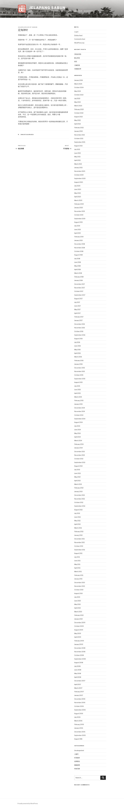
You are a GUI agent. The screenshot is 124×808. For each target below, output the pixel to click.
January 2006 (78, 728)
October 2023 (78, 95)
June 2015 (77, 389)
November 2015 (79, 371)
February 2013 (78, 488)
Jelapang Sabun (47, 8)
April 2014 (77, 437)
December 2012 (79, 495)
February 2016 (78, 360)
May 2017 (77, 309)
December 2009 (79, 622)
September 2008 (80, 659)
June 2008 (77, 670)
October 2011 (78, 546)
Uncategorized (27, 134)
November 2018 (79, 248)
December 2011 (79, 539)
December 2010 (79, 582)
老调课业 (77, 761)
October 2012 (78, 502)
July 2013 (77, 469)
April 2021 (77, 160)
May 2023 (77, 102)
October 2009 (79, 626)
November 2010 (79, 586)
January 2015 (78, 404)
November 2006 (79, 702)
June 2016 (77, 346)
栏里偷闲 (77, 758)
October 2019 (78, 215)
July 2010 (77, 597)
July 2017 (77, 302)
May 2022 (77, 120)
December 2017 (79, 284)
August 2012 (78, 510)
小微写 (76, 754)
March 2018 (78, 273)
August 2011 (78, 553)
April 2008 (77, 677)
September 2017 (79, 295)
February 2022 (79, 127)
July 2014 (77, 426)
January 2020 (78, 207)
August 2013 (78, 466)
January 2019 (78, 240)
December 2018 (79, 244)
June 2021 (77, 153)
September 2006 (80, 710)
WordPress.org (79, 43)
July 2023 (77, 98)
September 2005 (80, 735)
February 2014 (78, 444)
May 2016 (77, 349)
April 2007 (77, 684)
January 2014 (78, 448)
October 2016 (78, 331)
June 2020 (77, 189)
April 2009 (77, 637)
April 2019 (77, 233)
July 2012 (77, 513)
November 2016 (79, 328)
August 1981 (78, 739)
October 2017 (78, 291)
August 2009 (78, 630)
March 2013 (78, 484)
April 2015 (77, 393)
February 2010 (79, 615)
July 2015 (77, 386)
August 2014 (78, 422)
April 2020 (77, 196)
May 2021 (77, 156)
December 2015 (79, 368)
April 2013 (77, 480)
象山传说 (77, 58)
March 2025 (78, 84)
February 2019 (78, 237)
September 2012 (79, 506)
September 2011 (79, 550)
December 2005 (79, 732)
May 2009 (77, 633)
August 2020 (78, 182)
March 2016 (78, 357)
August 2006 (78, 713)
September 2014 (79, 419)
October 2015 (78, 375)
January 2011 (78, 579)
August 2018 (78, 255)
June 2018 (77, 262)
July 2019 (77, 226)
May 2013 (77, 477)
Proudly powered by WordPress (27, 803)
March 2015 (78, 397)
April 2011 (77, 568)
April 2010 (77, 608)
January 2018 (78, 280)
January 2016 (78, 364)
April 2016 (77, 353)
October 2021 (78, 138)
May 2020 (77, 193)
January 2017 (78, 320)
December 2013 (79, 451)
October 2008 (79, 655)
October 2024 (78, 87)
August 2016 (78, 338)
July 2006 (77, 717)
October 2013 (78, 459)
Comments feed (79, 39)
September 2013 (79, 462)
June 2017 (77, 306)
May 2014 (77, 433)
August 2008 (78, 662)
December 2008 (79, 648)
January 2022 (78, 131)
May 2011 (77, 564)
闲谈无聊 (77, 768)
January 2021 (78, 167)
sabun (34, 27)
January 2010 (78, 619)
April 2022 (77, 124)
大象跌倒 (77, 65)
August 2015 (78, 382)
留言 (75, 61)
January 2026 (78, 80)
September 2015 (79, 379)
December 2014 (79, 408)
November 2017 (79, 288)
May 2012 (77, 520)
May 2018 (77, 266)
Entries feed (78, 35)
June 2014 (77, 429)
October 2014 (78, 415)
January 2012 (78, 535)
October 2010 (78, 590)
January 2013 (78, 491)
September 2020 (80, 178)
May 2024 (77, 91)
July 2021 (77, 149)
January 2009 (78, 644)
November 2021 (79, 135)
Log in (76, 32)
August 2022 (78, 116)
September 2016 (79, 335)
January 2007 (78, 695)
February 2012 (78, 531)
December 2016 (79, 324)
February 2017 (78, 317)
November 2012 (79, 499)
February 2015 (78, 400)
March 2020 (78, 200)
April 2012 (77, 524)
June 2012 (77, 517)
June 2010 (77, 601)
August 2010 (78, 593)
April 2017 (77, 313)
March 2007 (78, 688)
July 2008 (77, 666)
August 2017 (78, 298)
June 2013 (77, 473)
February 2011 (78, 575)
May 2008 (77, 673)
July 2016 (77, 342)
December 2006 (79, 699)
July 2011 (77, 557)
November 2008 (79, 651)
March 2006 (78, 721)
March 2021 (78, 164)
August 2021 (78, 146)
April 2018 (77, 269)
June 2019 (77, 229)
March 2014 (78, 440)
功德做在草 (77, 69)
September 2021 (79, 142)
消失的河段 (77, 54)
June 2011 (77, 560)
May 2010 (77, 604)
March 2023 (78, 105)
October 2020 (79, 175)
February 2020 (79, 204)
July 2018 (77, 258)
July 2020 (77, 186)
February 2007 (79, 691)
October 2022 (78, 113)
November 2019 (79, 211)
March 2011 (78, 571)
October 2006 (79, 706)
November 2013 (79, 455)
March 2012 (78, 528)
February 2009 (79, 641)
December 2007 (79, 681)
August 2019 (78, 222)
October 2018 (78, 251)
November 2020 (79, 171)
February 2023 (79, 109)
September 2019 (79, 218)
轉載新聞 (77, 765)
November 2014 (79, 411)
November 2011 (79, 542)
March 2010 (78, 611)
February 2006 (79, 724)
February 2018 (78, 277)
